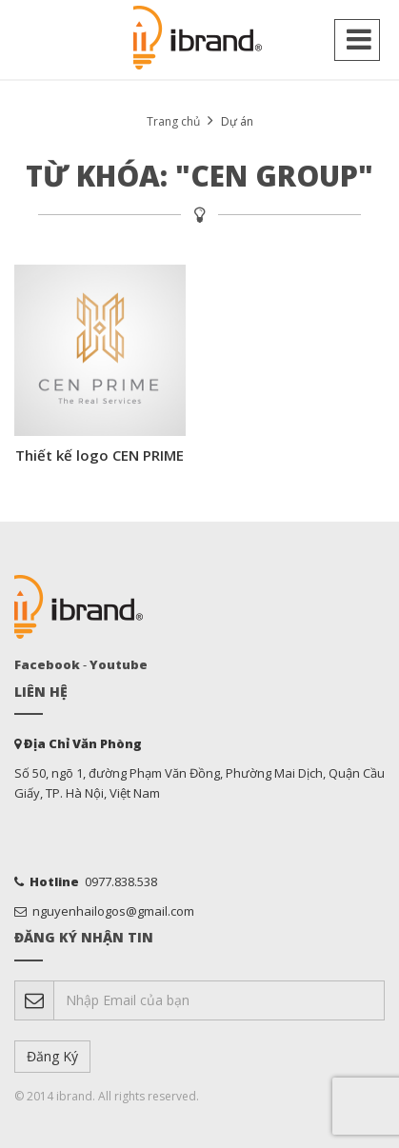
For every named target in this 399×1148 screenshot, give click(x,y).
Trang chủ (173, 121)
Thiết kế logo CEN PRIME (99, 455)
